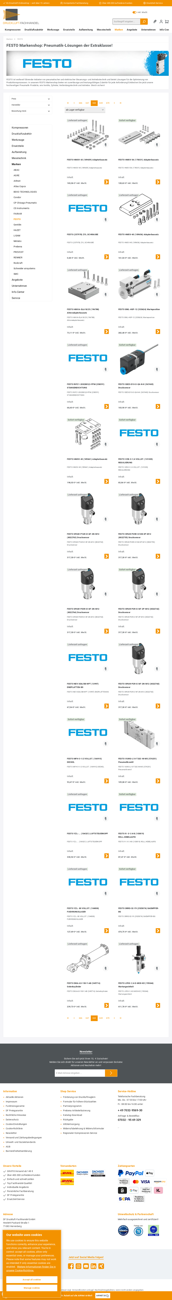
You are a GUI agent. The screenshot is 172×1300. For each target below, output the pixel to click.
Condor (17, 197)
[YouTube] (86, 1266)
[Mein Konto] (161, 21)
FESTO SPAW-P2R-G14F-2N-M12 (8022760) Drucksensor (139, 685)
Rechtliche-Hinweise (16, 1115)
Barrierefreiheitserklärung (19, 1151)
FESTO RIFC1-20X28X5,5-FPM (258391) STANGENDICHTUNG (85, 386)
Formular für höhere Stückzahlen (79, 1101)
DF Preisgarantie (14, 1110)
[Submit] (111, 1073)
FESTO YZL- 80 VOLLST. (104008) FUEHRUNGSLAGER (83, 910)
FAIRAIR (18, 213)
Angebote (17, 279)
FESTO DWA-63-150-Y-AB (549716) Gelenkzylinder (83, 985)
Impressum (11, 1101)
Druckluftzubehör (22, 133)
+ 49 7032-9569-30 (130, 1110)
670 (108, 103)
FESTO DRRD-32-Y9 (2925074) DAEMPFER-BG (138, 910)
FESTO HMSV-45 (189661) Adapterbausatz (87, 459)
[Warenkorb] (167, 21)
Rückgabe (68, 1119)
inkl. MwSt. (140, 12)
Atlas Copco (20, 186)
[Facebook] (70, 1266)
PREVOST (18, 252)
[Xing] (101, 1266)
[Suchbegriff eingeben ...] (126, 21)
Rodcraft (18, 263)
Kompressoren (20, 127)
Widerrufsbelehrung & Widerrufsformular (83, 1128)
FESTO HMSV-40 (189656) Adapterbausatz (138, 234)
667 (87, 103)
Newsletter (11, 1133)
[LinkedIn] (93, 1266)
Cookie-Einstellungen (16, 1124)
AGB (8, 1146)
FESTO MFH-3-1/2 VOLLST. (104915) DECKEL (84, 760)
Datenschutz (12, 1119)
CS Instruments (21, 208)
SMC (16, 274)
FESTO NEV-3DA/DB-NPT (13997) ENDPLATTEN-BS (83, 685)
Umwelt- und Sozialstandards (21, 1142)
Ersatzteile (18, 145)
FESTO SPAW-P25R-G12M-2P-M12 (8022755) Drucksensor (134, 536)
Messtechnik (19, 158)
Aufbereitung (19, 152)
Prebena (18, 246)
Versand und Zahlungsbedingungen (24, 1137)
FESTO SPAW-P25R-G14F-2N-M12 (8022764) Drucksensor (83, 610)
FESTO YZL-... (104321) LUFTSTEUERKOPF (87, 833)
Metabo (17, 241)
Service (16, 298)
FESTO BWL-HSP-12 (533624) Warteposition (139, 309)
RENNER (18, 257)
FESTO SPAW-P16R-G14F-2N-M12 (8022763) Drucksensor (83, 536)
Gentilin (17, 224)
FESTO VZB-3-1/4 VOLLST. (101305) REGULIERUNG (135, 461)
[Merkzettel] (156, 21)
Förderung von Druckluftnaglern (79, 1097)
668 (94, 103)
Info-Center (18, 291)
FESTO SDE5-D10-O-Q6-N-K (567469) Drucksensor (136, 386)
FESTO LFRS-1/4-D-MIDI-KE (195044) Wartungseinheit (136, 985)
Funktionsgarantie (15, 1106)
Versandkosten (79, 1290)
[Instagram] (78, 1266)
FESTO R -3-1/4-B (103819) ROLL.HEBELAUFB (131, 835)
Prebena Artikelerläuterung (76, 1110)
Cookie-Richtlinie (14, 1128)
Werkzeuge (18, 139)
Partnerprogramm (72, 1106)
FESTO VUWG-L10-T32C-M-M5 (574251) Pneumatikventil (137, 760)
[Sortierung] (85, 110)
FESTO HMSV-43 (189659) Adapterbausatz (87, 160)
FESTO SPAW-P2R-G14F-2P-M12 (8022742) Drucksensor (138, 610)
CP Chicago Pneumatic (25, 203)
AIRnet (17, 181)
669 (101, 103)
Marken (16, 164)
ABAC (16, 170)
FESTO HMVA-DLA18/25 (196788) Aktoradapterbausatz (83, 311)
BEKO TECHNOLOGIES (25, 192)
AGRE (16, 175)
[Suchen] (144, 21)
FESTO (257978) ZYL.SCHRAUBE (82, 234)
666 (80, 103)
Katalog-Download (72, 1115)
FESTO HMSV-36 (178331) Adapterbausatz (138, 160)
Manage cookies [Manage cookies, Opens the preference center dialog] (32, 1288)
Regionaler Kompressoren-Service (80, 1133)
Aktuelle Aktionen (14, 1097)
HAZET (17, 230)
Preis (31, 98)
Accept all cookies (32, 1279)
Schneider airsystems (24, 268)
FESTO (17, 219)
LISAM (17, 235)
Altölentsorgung (71, 1124)
